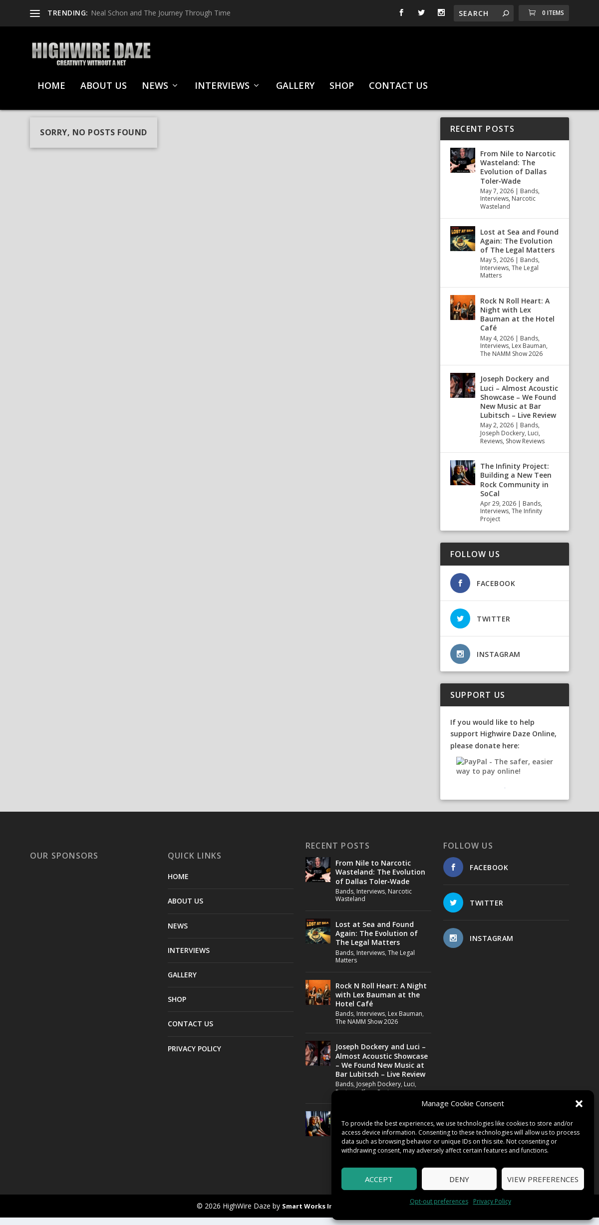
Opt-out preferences (439, 1201)
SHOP (341, 81)
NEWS (155, 81)
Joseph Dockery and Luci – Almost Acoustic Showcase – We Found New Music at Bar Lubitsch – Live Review (519, 404)
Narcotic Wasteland (508, 210)
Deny (459, 1179)
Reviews (491, 448)
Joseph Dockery (502, 440)
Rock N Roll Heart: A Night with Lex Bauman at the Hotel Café (517, 322)
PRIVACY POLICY (194, 1056)
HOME (51, 81)
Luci (533, 440)
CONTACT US (398, 81)
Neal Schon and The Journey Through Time (161, 12)
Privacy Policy (492, 1201)
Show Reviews (525, 448)
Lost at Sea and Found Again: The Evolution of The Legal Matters (519, 248)
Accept (379, 1179)
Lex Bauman (529, 353)
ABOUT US (103, 81)
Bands (529, 198)
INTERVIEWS (222, 81)
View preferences (543, 1179)
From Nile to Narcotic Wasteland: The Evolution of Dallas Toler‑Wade (518, 174)
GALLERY (295, 81)
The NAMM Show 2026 (511, 361)
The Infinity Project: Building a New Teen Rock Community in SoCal (516, 487)
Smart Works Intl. (311, 1213)
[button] (579, 1104)
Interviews (494, 206)
